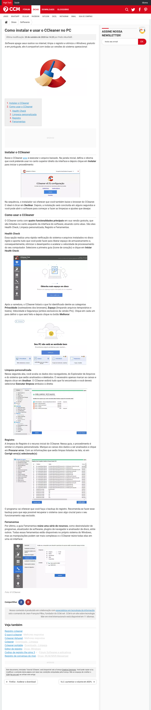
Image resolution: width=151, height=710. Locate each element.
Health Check (19, 111)
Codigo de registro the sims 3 (20, 652)
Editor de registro (13, 648)
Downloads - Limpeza (26, 641)
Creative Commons (69, 670)
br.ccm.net (15, 675)
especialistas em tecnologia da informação (75, 610)
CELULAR (25, 16)
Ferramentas (18, 121)
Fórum (26, 9)
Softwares (25, 22)
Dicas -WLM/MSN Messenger (53, 656)
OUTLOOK (45, 16)
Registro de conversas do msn (20, 656)
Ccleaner (9, 641)
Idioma (145, 2)
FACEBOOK (35, 16)
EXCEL (54, 16)
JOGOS (5, 16)
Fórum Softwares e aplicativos (55, 652)
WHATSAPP (15, 16)
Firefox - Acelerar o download (22, 682)
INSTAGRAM (64, 16)
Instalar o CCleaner (19, 103)
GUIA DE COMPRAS (85, 16)
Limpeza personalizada (24, 114)
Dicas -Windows (32, 648)
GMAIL (73, 16)
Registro (16, 118)
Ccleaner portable (14, 645)
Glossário (63, 9)
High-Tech (7, 2)
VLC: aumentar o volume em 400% (76, 682)
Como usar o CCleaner (20, 106)
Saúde (16, 2)
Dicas (36, 9)
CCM (8, 675)
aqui (25, 158)
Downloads (48, 9)
